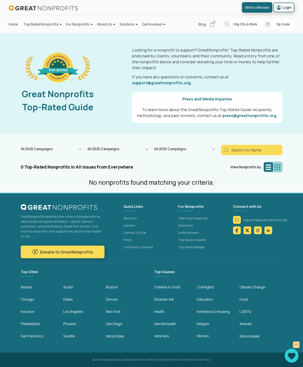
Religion (203, 323)
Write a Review (257, 7)
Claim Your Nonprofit (193, 218)
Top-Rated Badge (191, 247)
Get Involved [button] (152, 24)
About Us (130, 218)
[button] (213, 24)
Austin (68, 287)
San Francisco (32, 336)
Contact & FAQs (134, 233)
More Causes (249, 336)
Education (205, 299)
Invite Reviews (188, 233)
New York (113, 311)
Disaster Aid (163, 299)
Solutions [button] (127, 24)
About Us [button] (104, 24)
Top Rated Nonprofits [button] (41, 24)
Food (244, 299)
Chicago (27, 299)
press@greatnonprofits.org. (250, 115)
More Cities (115, 336)
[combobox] (248, 24)
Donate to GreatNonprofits (62, 252)
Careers (129, 225)
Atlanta (26, 287)
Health (159, 311)
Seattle (69, 336)
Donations (185, 225)
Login (283, 7)
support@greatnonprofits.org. (162, 82)
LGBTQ (245, 311)
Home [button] (13, 24)
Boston (112, 287)
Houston (27, 311)
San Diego (114, 323)
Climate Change (252, 287)
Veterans (161, 336)
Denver (112, 299)
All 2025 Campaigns (37, 148)
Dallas (68, 299)
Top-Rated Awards (192, 240)
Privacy (206, 360)
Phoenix (69, 323)
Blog (202, 24)
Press (127, 240)
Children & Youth (167, 287)
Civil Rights (205, 287)
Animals (246, 323)
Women (203, 336)
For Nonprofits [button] (77, 24)
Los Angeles (73, 311)
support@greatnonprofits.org (260, 220)
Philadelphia (30, 323)
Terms (192, 360)
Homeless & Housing (213, 311)
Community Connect (138, 247)
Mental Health (165, 323)
